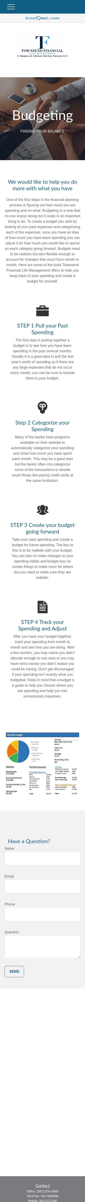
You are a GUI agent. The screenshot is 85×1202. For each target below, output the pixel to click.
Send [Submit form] (14, 971)
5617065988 (49, 1196)
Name (9, 848)
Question (12, 932)
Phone (10, 904)
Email (9, 876)
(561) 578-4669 (47, 1191)
